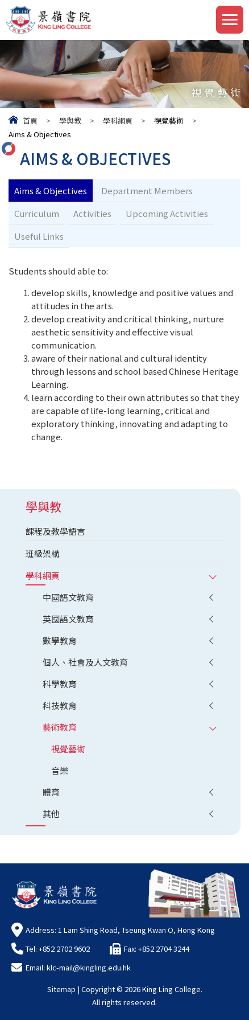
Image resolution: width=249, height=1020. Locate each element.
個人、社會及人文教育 (85, 662)
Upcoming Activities (167, 213)
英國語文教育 (68, 619)
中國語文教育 (68, 597)
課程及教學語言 (55, 531)
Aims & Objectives (50, 190)
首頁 (30, 120)
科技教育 (60, 705)
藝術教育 (60, 727)
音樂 (59, 770)
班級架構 (43, 553)
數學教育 (60, 640)
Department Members (147, 190)
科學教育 (60, 684)
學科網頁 (117, 120)
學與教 (70, 120)
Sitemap (61, 989)
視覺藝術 (68, 749)
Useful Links (39, 236)
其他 (51, 814)
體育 (51, 792)
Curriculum (36, 213)
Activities (92, 213)
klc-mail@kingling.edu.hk (89, 967)
